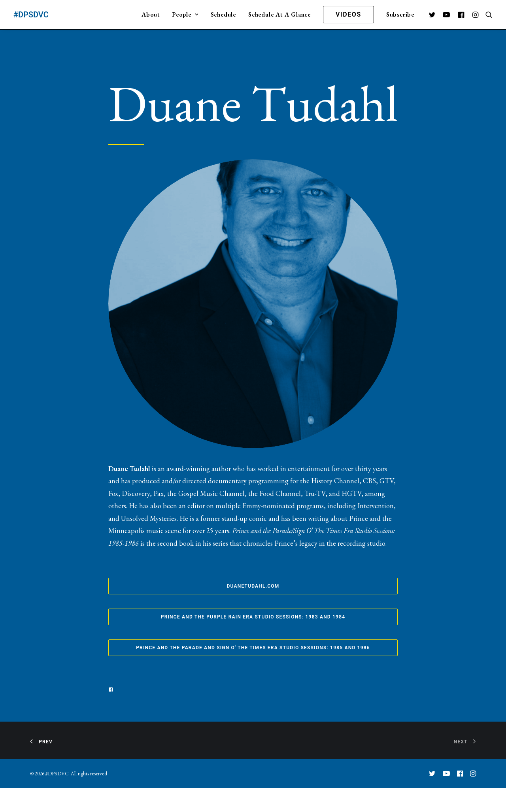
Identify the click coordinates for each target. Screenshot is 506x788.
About (151, 14)
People (185, 14)
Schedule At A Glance (279, 14)
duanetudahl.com (253, 586)
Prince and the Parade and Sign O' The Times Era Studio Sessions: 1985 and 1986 (253, 647)
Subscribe (400, 14)
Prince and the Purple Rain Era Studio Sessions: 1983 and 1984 (253, 617)
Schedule (223, 14)
